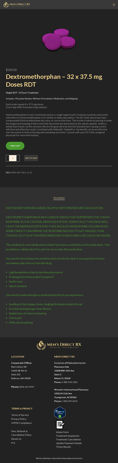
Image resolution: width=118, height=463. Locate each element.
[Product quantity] (13, 158)
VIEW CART (15, 146)
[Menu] (113, 4)
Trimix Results (63, 446)
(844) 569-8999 (26, 387)
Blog (13, 443)
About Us (16, 438)
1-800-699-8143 (69, 401)
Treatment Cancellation (68, 439)
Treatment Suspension (67, 435)
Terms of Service (20, 414)
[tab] (59, 198)
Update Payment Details (69, 443)
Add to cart (31, 158)
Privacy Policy (18, 418)
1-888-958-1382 (69, 382)
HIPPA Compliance (21, 422)
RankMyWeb (77, 458)
